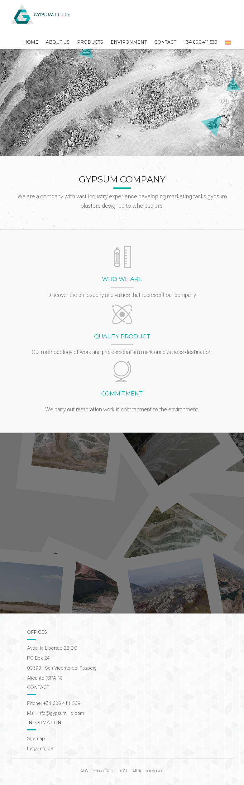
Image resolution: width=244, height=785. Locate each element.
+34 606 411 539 (201, 42)
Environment (129, 42)
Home (30, 42)
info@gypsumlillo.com (61, 713)
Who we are (122, 279)
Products (90, 42)
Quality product (122, 336)
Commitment (122, 393)
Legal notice (40, 748)
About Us (57, 42)
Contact (165, 42)
